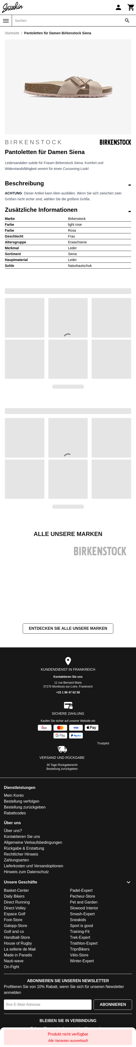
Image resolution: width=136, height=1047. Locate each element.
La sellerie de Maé (20, 964)
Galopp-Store (15, 940)
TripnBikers (80, 964)
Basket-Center (16, 905)
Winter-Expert (82, 975)
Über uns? (13, 845)
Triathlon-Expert (84, 958)
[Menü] (6, 21)
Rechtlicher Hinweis (21, 869)
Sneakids (78, 934)
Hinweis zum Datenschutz (26, 886)
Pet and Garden (84, 917)
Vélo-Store (79, 969)
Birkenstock (68, 142)
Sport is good (81, 940)
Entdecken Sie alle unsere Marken (68, 643)
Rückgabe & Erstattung (24, 863)
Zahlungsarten (16, 874)
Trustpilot (103, 758)
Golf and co (14, 946)
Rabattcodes (15, 827)
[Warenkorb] (131, 7)
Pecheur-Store (82, 911)
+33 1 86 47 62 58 (68, 707)
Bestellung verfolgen (21, 816)
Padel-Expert (81, 905)
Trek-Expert (80, 952)
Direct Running (17, 917)
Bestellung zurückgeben (62, 783)
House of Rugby (18, 958)
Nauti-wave (13, 975)
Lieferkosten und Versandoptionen (33, 880)
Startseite (12, 33)
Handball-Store (17, 952)
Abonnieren (113, 1019)
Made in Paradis (18, 969)
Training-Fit (80, 946)
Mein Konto (14, 810)
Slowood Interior (84, 922)
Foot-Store (13, 934)
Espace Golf (14, 928)
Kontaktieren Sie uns (68, 691)
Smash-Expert (82, 928)
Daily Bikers (14, 911)
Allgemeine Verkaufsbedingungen (33, 857)
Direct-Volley (15, 922)
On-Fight (11, 981)
